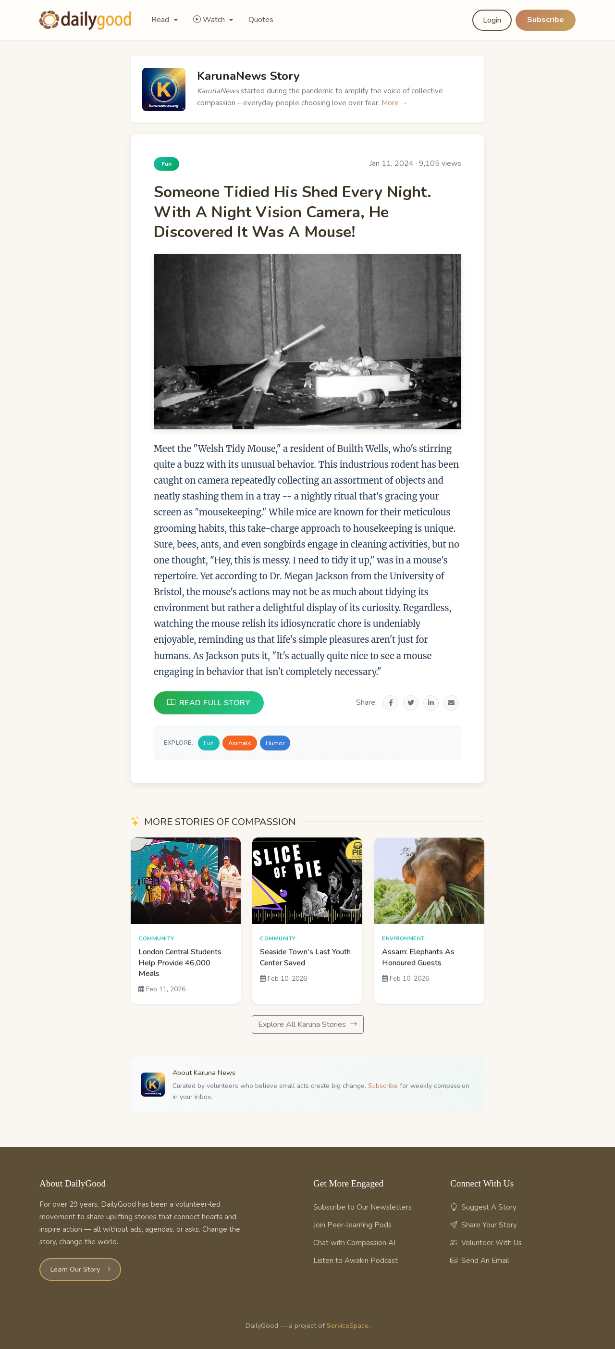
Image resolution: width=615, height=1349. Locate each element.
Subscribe (545, 19)
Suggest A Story (483, 1207)
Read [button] (161, 19)
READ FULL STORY (208, 703)
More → (394, 103)
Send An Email (479, 1260)
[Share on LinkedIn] (431, 703)
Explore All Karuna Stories (307, 1024)
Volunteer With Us (486, 1243)
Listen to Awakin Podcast (355, 1260)
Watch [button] (210, 19)
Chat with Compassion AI (354, 1243)
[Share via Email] (451, 703)
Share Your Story (483, 1225)
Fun (209, 743)
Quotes (260, 19)
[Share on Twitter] (410, 703)
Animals (239, 743)
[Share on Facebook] (390, 703)
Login (492, 20)
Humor (275, 743)
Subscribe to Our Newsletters (362, 1207)
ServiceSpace (348, 1325)
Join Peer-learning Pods (352, 1225)
